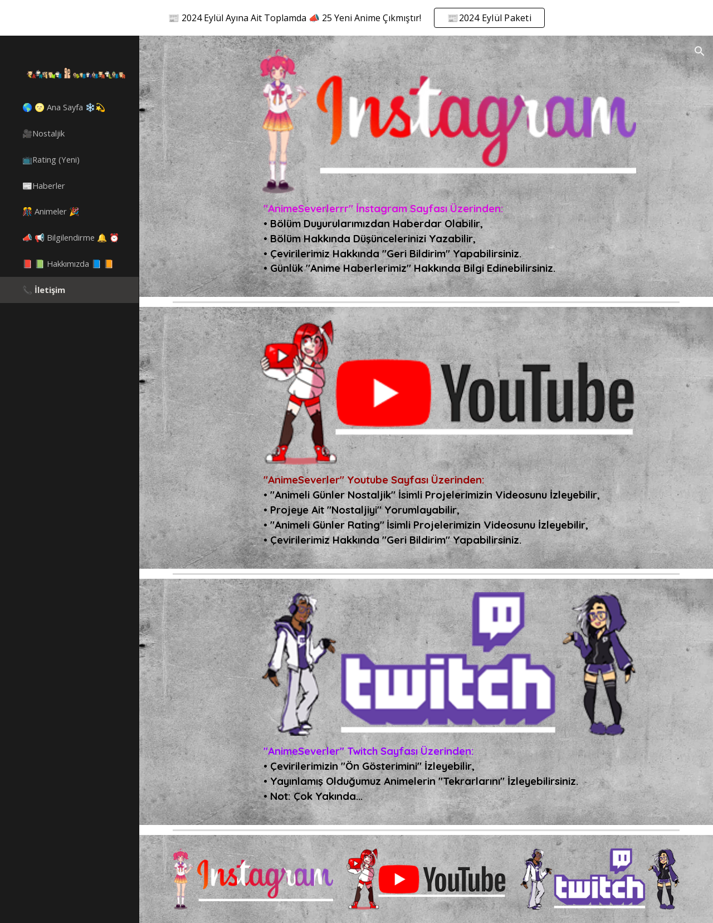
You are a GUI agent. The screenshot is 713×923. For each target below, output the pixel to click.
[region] (356, 18)
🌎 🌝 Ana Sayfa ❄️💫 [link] (63, 107)
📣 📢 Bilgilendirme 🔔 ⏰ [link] (70, 237)
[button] (699, 51)
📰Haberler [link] (43, 185)
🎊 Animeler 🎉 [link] (50, 211)
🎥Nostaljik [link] (43, 133)
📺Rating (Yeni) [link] (51, 159)
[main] (447, 238)
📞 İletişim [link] (43, 289)
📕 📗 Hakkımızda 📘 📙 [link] (68, 263)
